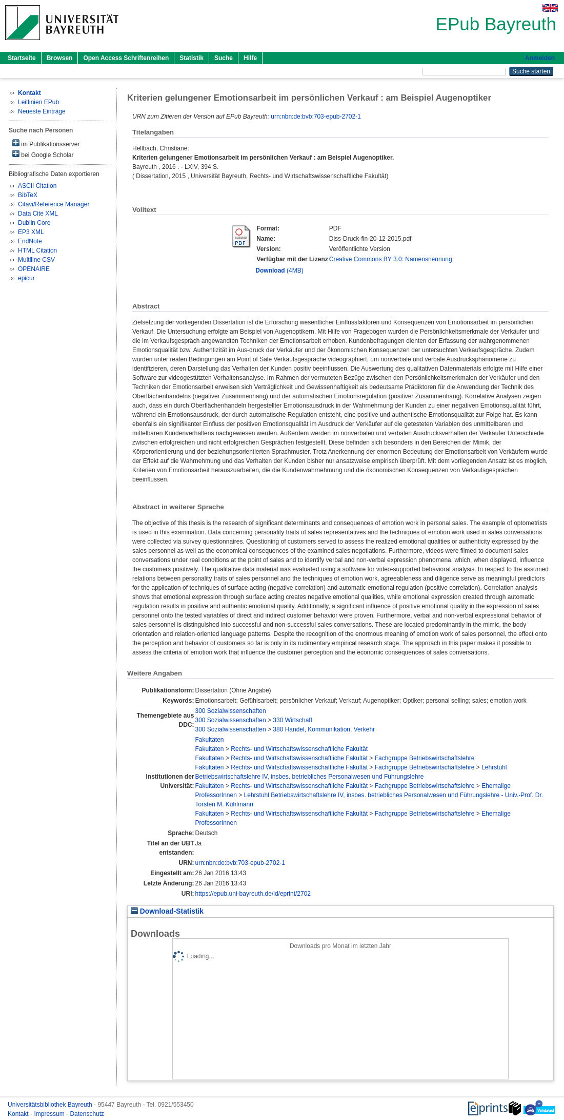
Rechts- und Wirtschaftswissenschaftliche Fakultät (299, 748)
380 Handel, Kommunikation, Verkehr (324, 729)
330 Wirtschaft (292, 720)
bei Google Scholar (42, 154)
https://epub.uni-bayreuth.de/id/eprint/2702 (253, 893)
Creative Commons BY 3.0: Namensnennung (390, 259)
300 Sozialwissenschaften (230, 711)
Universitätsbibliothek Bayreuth (51, 1104)
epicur (26, 278)
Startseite (22, 58)
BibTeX (27, 195)
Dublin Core (34, 222)
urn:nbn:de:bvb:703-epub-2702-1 (315, 116)
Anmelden (540, 58)
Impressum (50, 1113)
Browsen (60, 58)
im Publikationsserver (45, 143)
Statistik (191, 58)
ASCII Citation (37, 185)
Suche (223, 58)
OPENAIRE (34, 269)
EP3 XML (31, 232)
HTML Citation (37, 250)
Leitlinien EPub (38, 102)
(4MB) (279, 270)
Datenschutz (87, 1113)
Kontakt (19, 1113)
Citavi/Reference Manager (53, 204)
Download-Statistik (167, 911)
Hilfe (250, 58)
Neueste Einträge (42, 111)
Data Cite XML (38, 213)
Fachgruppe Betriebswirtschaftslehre (425, 758)
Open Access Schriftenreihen (126, 58)
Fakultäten (209, 739)
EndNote (30, 241)
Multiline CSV (36, 259)
